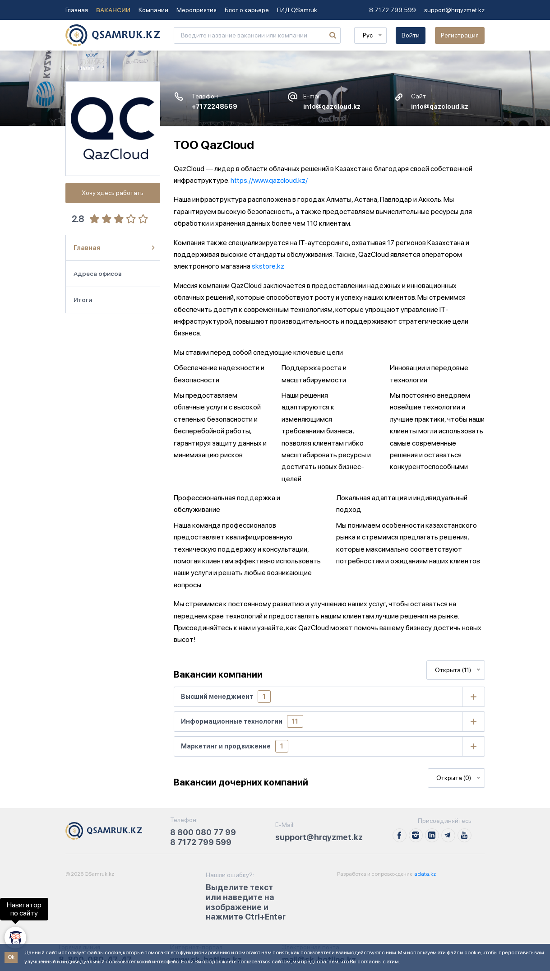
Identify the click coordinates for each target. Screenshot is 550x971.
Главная (76, 10)
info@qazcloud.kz (332, 106)
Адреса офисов (98, 273)
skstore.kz (268, 266)
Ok (11, 957)
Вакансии (113, 10)
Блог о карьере (247, 10)
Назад (80, 68)
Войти (411, 35)
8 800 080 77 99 (203, 832)
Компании (153, 10)
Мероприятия (196, 10)
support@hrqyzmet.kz (454, 10)
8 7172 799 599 (392, 10)
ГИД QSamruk (297, 10)
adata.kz (424, 874)
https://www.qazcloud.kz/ (269, 180)
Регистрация (460, 35)
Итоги (83, 299)
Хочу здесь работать (112, 192)
